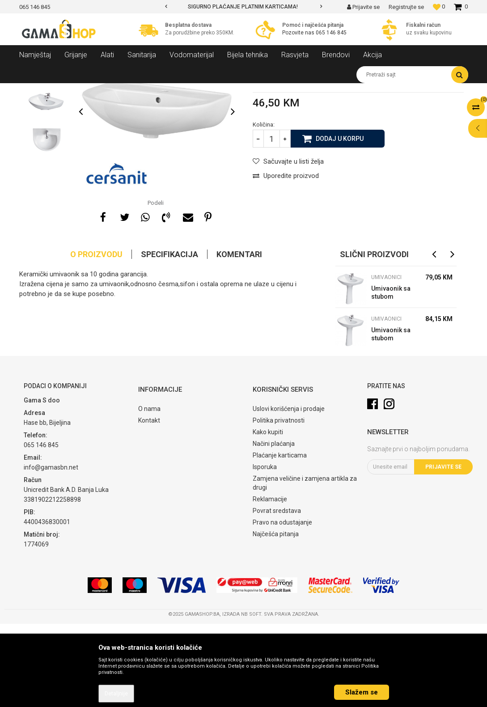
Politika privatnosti (279, 503)
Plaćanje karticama (280, 538)
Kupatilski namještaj (145, 90)
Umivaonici (193, 90)
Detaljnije (116, 693)
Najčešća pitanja (276, 617)
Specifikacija (169, 337)
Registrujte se (406, 7)
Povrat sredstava (277, 593)
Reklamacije (270, 582)
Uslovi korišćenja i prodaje (289, 491)
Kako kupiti (268, 515)
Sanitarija (99, 90)
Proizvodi (67, 90)
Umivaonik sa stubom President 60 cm (391, 418)
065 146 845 (331, 33)
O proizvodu (96, 337)
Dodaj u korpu (340, 221)
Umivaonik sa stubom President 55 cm (391, 376)
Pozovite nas (299, 33)
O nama (149, 491)
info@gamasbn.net (51, 550)
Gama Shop (33, 90)
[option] (243, 6)
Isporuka (265, 550)
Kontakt (149, 503)
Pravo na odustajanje (282, 605)
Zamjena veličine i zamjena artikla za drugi (305, 566)
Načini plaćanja (274, 526)
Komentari (239, 337)
